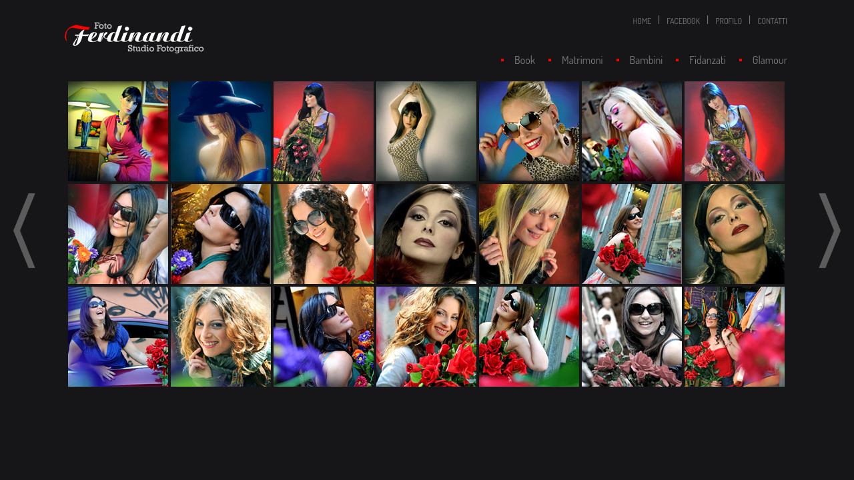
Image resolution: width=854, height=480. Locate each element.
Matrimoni (582, 60)
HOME (641, 21)
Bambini (646, 60)
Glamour (770, 60)
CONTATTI (772, 21)
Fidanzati (707, 60)
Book (524, 60)
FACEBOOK (683, 21)
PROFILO (728, 21)
